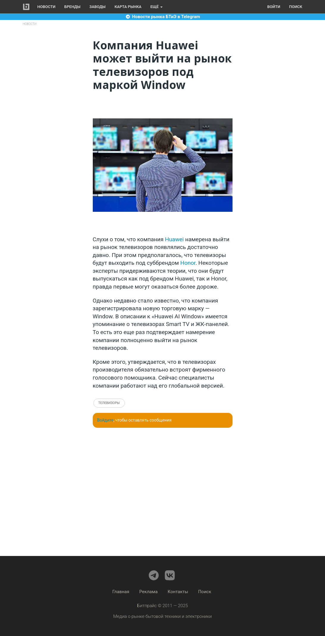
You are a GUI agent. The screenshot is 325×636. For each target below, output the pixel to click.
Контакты (178, 591)
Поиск (295, 6)
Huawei (174, 239)
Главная (120, 591)
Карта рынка (128, 6)
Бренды (72, 6)
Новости (46, 6)
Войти (273, 6)
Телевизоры (109, 403)
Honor (187, 262)
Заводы (98, 6)
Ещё (156, 6)
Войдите (105, 420)
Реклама (148, 591)
